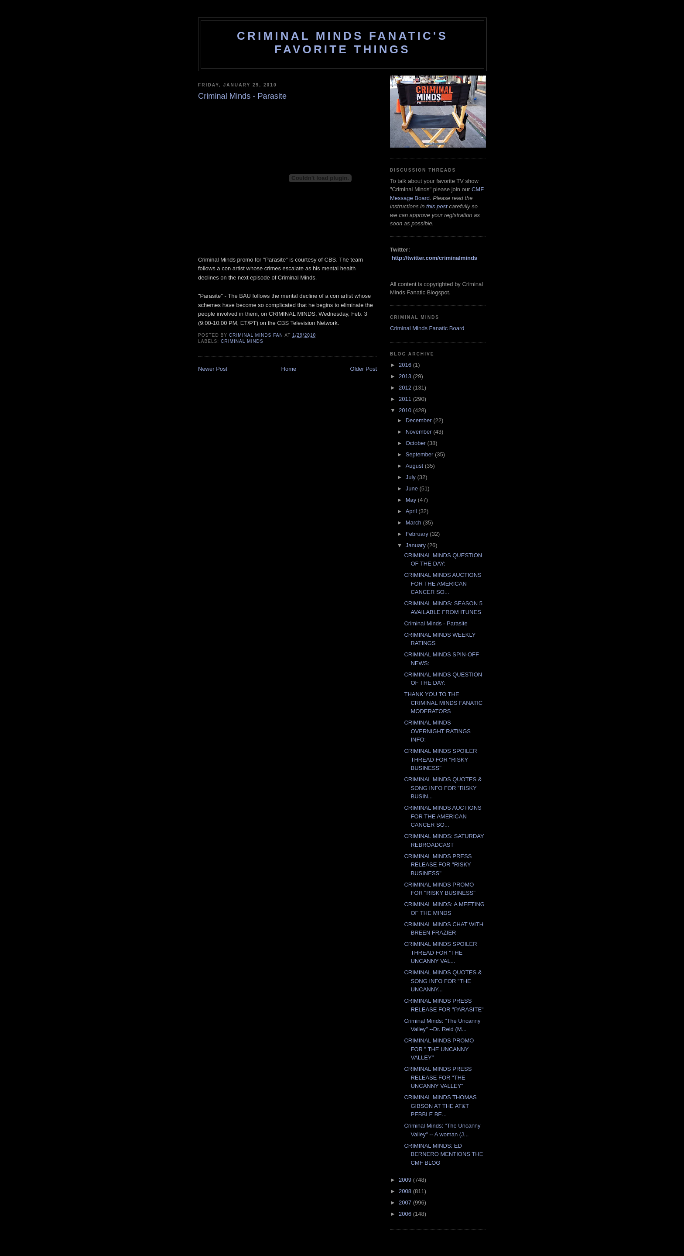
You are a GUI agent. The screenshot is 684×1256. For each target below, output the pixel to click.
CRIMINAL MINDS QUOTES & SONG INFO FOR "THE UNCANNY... (443, 981)
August (415, 465)
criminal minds (242, 341)
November (420, 431)
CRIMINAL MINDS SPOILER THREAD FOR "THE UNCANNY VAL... (440, 952)
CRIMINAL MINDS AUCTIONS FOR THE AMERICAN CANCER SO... (442, 583)
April (412, 511)
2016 (406, 365)
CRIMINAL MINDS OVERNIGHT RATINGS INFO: (437, 731)
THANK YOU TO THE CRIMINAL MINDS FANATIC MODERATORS (443, 702)
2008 (406, 1191)
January (417, 545)
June (413, 488)
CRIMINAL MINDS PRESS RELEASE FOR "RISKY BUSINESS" (438, 864)
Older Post (363, 369)
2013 (406, 376)
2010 (406, 410)
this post (436, 206)
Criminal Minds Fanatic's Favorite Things (342, 42)
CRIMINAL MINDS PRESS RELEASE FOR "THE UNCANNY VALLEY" (438, 1077)
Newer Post (212, 369)
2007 (406, 1202)
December (420, 420)
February (418, 534)
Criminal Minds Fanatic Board (427, 328)
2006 (406, 1214)
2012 (406, 387)
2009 (406, 1180)
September (420, 454)
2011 (406, 399)
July (411, 477)
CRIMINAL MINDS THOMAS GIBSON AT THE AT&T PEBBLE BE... (440, 1106)
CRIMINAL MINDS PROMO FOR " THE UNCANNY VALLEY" (439, 1049)
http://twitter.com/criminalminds (434, 258)
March (414, 522)
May (412, 500)
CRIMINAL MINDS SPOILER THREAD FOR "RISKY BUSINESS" (440, 759)
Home (289, 369)
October (417, 443)
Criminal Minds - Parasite (435, 623)
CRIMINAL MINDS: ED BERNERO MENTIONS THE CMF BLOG (443, 1154)
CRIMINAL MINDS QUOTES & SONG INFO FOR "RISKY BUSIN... (443, 788)
